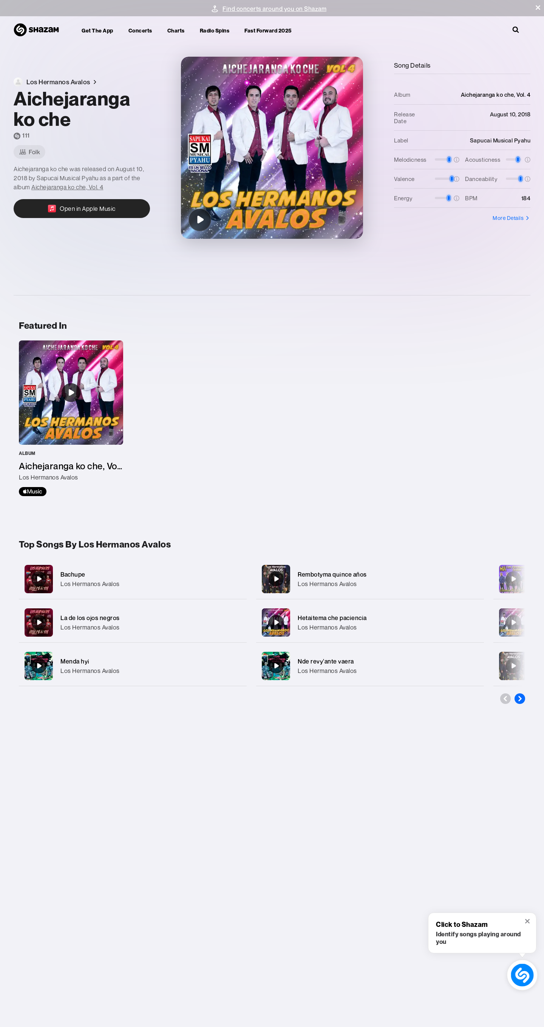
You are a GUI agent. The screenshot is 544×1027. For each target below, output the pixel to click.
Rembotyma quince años (332, 574)
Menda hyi (75, 661)
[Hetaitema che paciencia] (370, 622)
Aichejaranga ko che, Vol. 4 (67, 187)
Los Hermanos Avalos (90, 584)
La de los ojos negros (90, 618)
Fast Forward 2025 (268, 30)
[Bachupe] (133, 579)
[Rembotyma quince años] (370, 579)
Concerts (140, 30)
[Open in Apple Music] (82, 208)
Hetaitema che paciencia (332, 618)
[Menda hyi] (133, 666)
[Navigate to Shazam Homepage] (40, 30)
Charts (176, 30)
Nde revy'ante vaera (326, 661)
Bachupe (72, 574)
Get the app (97, 30)
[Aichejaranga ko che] (200, 220)
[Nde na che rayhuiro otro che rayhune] (513, 622)
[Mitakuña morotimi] (513, 578)
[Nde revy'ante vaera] (370, 666)
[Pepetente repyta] (513, 665)
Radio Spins (215, 30)
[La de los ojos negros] (133, 622)
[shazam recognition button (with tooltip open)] (522, 975)
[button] (538, 7)
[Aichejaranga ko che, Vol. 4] (71, 418)
